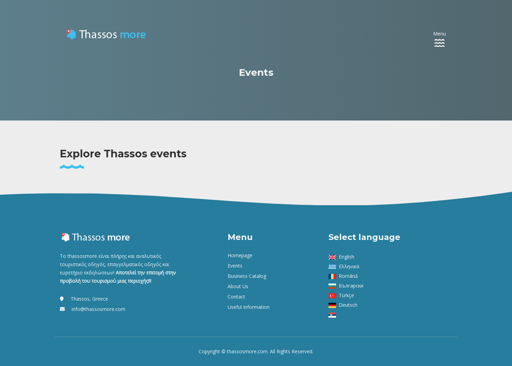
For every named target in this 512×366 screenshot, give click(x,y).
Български (351, 285)
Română (348, 276)
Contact (236, 296)
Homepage (240, 255)
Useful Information (249, 307)
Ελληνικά (349, 266)
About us (238, 286)
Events (235, 265)
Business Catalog (247, 276)
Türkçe (346, 295)
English (346, 256)
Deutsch (348, 305)
